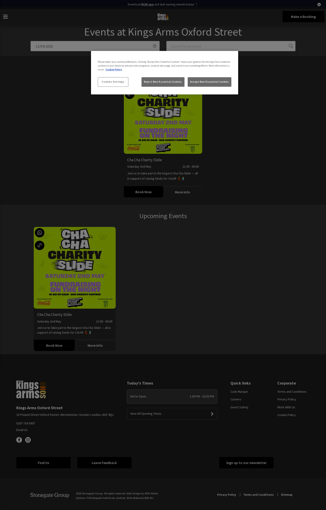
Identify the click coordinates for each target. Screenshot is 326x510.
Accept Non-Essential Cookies (209, 81)
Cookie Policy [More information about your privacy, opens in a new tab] (113, 69)
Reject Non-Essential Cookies (163, 81)
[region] (164, 72)
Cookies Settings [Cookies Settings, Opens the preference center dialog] (113, 81)
